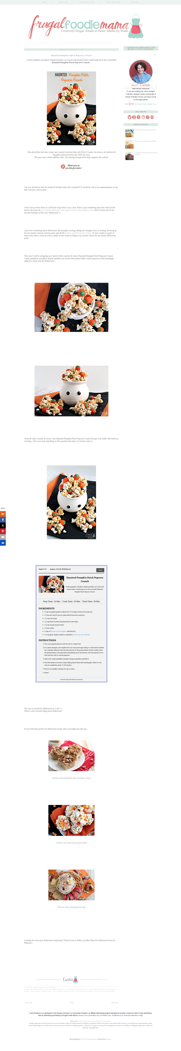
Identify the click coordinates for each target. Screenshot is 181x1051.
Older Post (114, 1003)
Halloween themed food (41, 991)
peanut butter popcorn (104, 991)
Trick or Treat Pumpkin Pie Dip (71, 907)
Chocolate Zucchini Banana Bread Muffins (146, 153)
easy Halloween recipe (55, 989)
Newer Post (28, 1003)
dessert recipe (37, 989)
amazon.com (83, 1015)
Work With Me (113, 2)
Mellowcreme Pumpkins (59, 631)
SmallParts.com (117, 1015)
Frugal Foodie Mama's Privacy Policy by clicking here (94, 1021)
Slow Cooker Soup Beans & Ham (145, 141)
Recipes (135, 2)
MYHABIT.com (105, 1015)
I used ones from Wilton (81, 635)
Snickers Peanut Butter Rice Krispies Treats (71, 778)
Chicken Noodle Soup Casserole (145, 130)
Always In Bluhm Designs (88, 1039)
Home (44, 2)
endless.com (95, 1015)
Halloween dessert (97, 989)
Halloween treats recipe (64, 991)
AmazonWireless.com (133, 1015)
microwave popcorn (84, 991)
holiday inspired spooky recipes (78, 233)
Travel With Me (87, 2)
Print (100, 570)
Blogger (108, 1039)
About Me (63, 2)
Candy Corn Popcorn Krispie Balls (71, 843)
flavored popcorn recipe (77, 989)
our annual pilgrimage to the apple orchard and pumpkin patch (67, 210)
